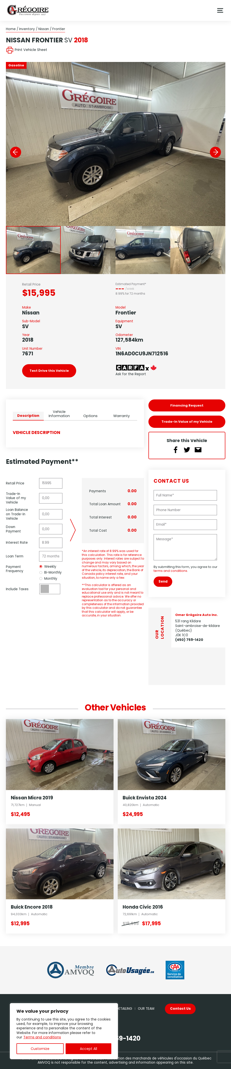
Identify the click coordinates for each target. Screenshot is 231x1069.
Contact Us (180, 1008)
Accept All (88, 1048)
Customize (40, 1048)
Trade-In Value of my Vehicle (186, 421)
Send (163, 581)
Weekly (47, 567)
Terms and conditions (42, 1037)
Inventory (27, 29)
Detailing (124, 1009)
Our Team (146, 1009)
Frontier (58, 29)
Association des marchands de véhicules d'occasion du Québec (158, 1058)
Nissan (43, 29)
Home (11, 29)
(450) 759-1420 (189, 639)
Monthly (48, 579)
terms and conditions (171, 571)
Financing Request (186, 405)
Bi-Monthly (50, 573)
